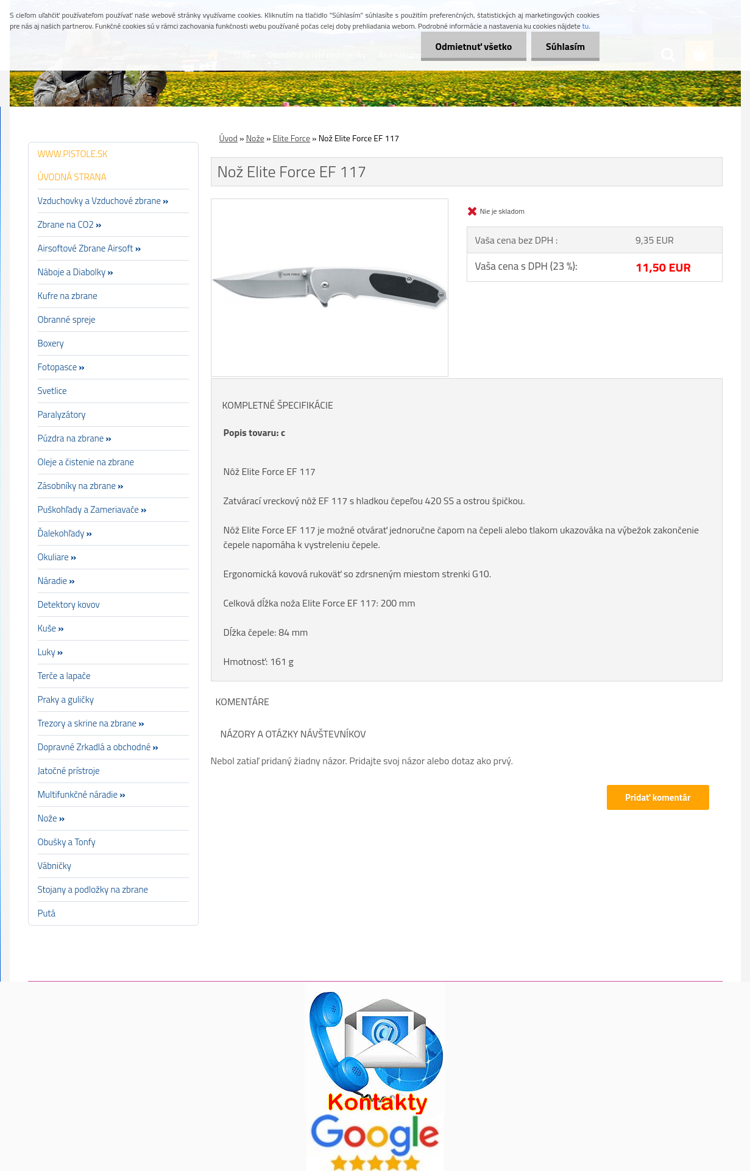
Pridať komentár (658, 797)
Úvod (228, 138)
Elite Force (291, 138)
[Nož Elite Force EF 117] (329, 204)
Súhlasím (564, 46)
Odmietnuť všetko (471, 46)
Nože (255, 138)
